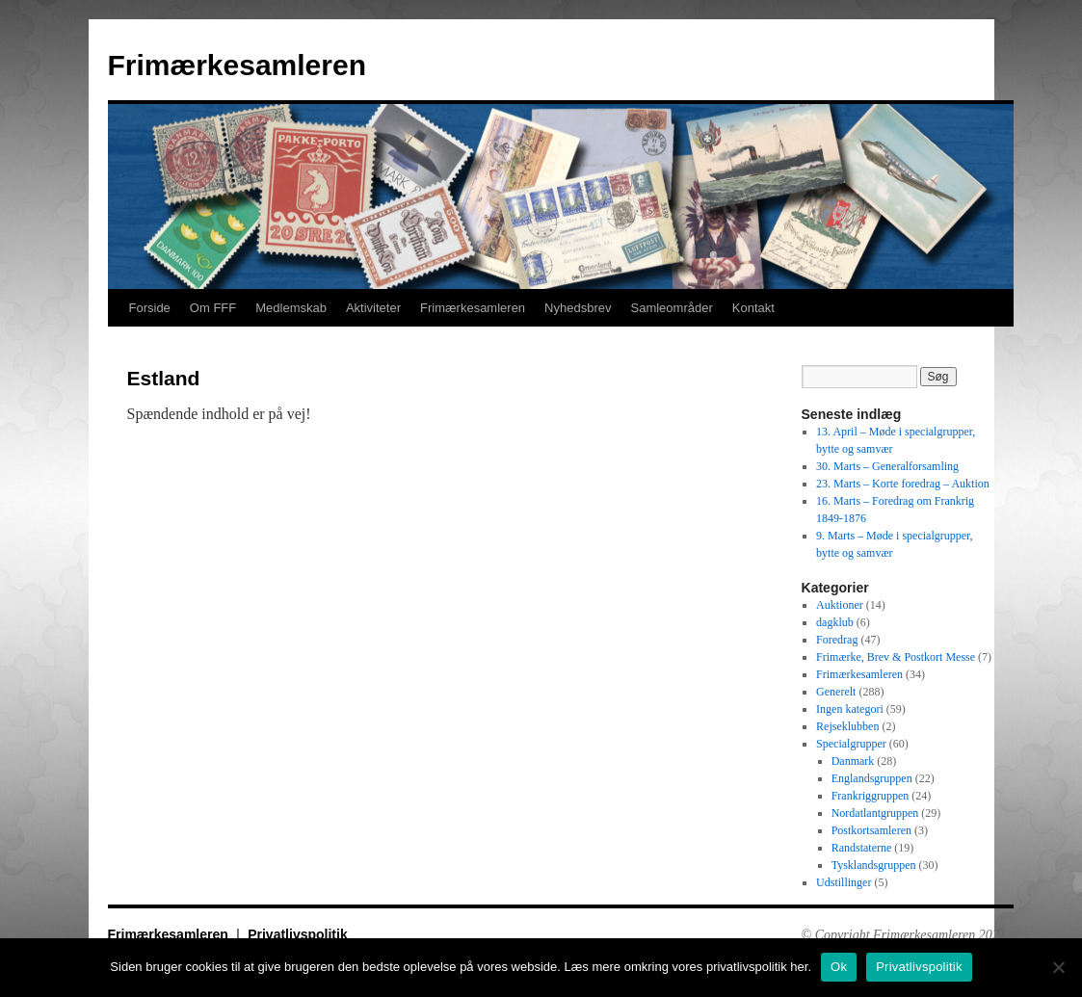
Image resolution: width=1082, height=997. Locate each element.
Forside (150, 308)
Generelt (836, 691)
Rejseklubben (847, 726)
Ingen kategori (850, 709)
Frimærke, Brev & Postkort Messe (895, 657)
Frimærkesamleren (237, 65)
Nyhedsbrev (577, 308)
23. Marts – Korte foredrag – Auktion (903, 483)
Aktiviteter (373, 308)
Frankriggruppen (870, 795)
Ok (839, 966)
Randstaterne (861, 847)
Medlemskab (291, 308)
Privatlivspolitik (297, 934)
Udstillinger (843, 882)
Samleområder (671, 308)
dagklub (835, 622)
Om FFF (213, 308)
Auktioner (839, 605)
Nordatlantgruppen (875, 813)
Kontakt (753, 308)
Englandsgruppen (871, 778)
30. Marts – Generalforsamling (887, 466)
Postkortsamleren (871, 830)
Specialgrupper (851, 743)
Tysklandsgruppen (873, 865)
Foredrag (837, 639)
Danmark (853, 761)
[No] (1058, 967)
